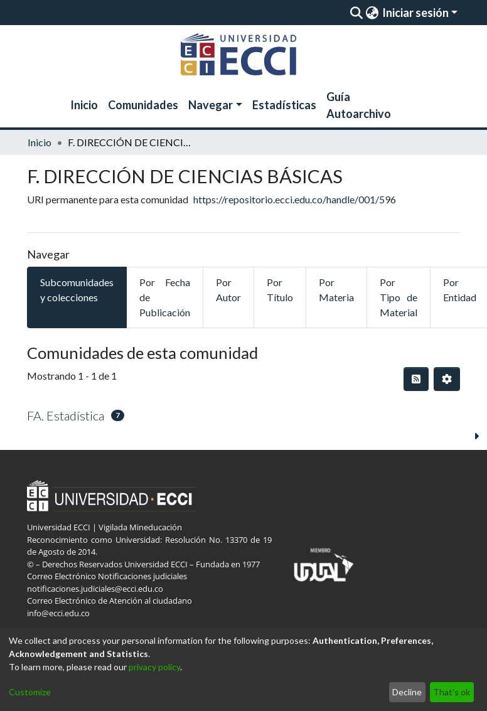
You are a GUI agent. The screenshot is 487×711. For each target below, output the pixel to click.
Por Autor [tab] (228, 289)
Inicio (84, 105)
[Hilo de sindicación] (416, 379)
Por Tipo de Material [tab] (398, 297)
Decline (407, 692)
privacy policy (154, 666)
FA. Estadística (65, 415)
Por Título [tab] (280, 289)
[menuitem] (372, 12)
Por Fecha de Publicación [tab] (164, 297)
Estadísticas (284, 105)
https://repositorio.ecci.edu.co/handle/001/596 (294, 199)
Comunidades (143, 105)
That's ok (451, 692)
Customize (30, 692)
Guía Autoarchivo (358, 105)
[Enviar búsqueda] (356, 12)
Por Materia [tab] (336, 289)
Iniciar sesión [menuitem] (415, 12)
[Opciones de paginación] (447, 379)
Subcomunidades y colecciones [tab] (77, 289)
